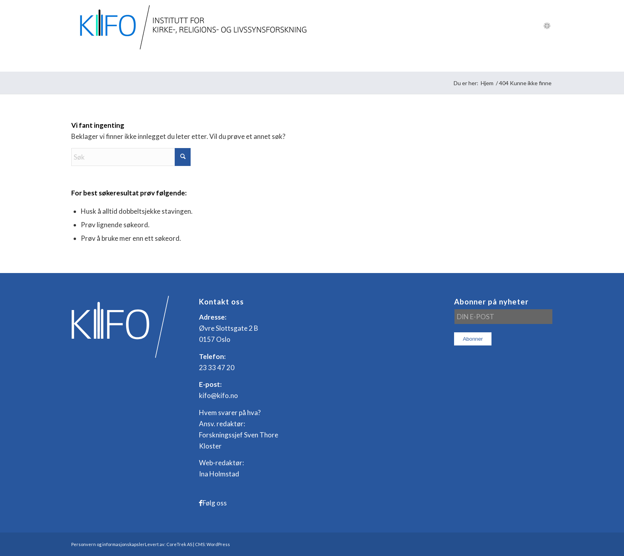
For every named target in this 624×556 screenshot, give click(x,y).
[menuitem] (91, 62)
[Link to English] (547, 26)
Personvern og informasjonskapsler (108, 544)
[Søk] (547, 62)
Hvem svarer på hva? (230, 412)
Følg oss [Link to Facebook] (215, 503)
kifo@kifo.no (218, 395)
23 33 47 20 (216, 367)
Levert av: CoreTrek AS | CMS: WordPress (187, 544)
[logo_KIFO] (191, 26)
